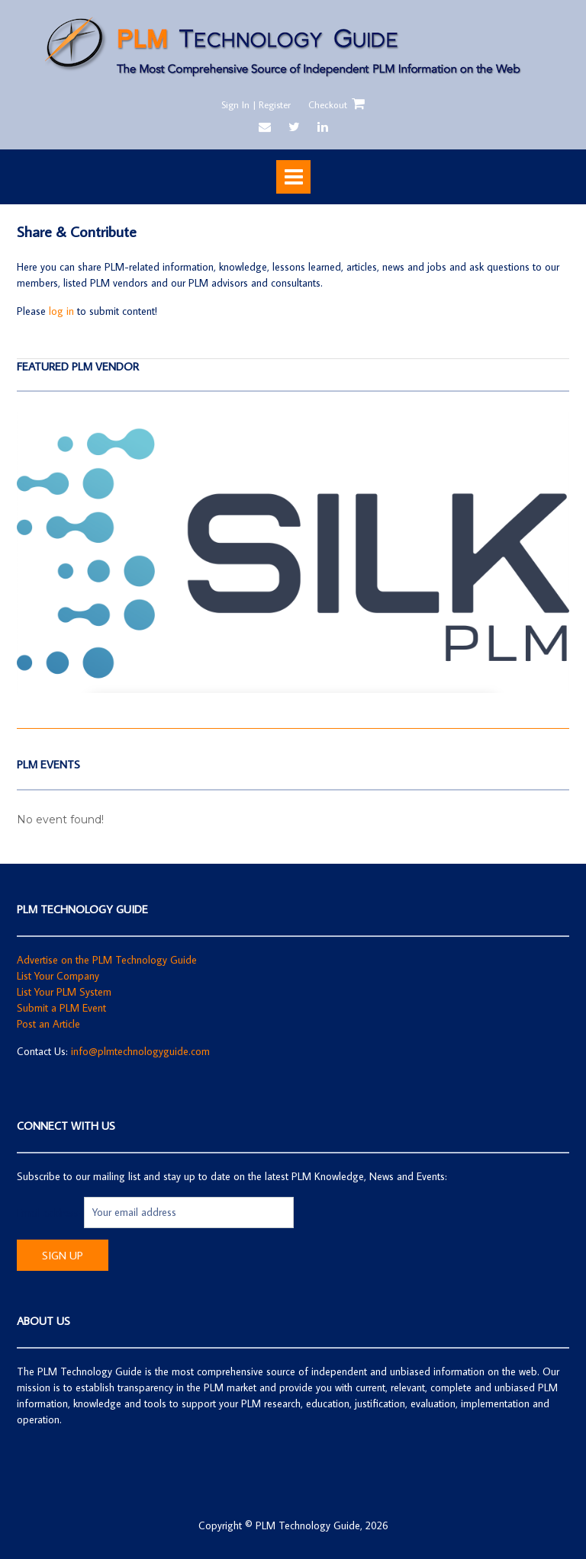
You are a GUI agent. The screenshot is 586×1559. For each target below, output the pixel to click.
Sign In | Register (256, 104)
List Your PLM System (64, 992)
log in (61, 311)
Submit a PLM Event (61, 1008)
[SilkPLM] (293, 689)
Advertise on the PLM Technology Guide (107, 960)
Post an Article (48, 1024)
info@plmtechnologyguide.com (140, 1051)
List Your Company (58, 976)
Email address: (50, 1212)
